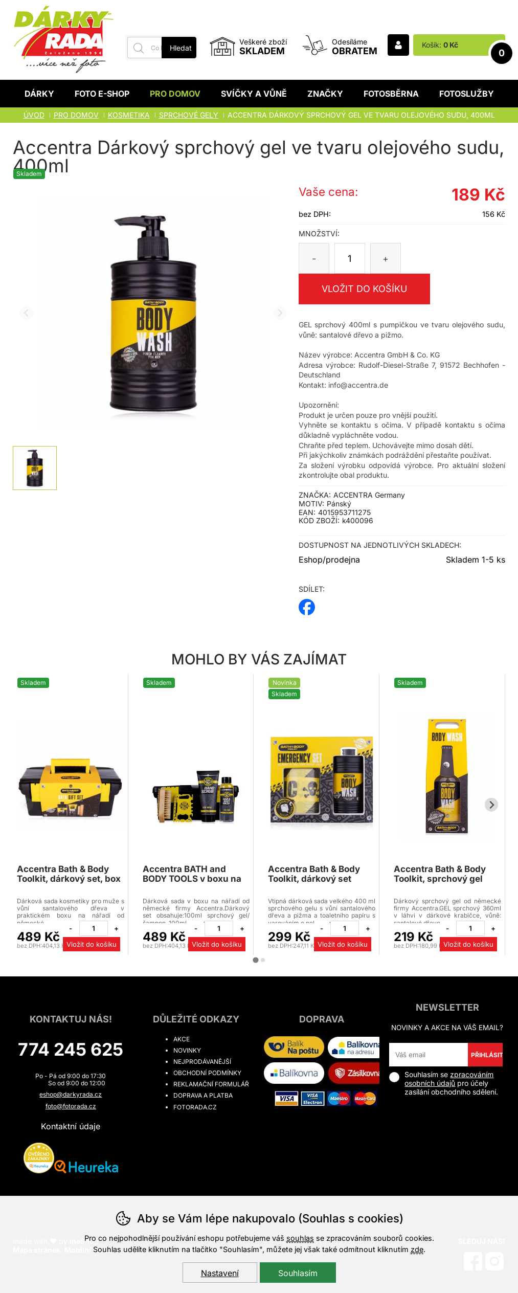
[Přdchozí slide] (27, 313)
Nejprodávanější (202, 1061)
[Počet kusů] (349, 258)
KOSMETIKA (129, 114)
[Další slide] (280, 313)
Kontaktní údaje (70, 1126)
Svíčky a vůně (254, 93)
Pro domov (175, 93)
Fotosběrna (391, 93)
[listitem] (35, 468)
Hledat (181, 47)
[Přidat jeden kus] (116, 928)
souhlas (300, 1238)
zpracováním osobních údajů (448, 1078)
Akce (181, 1039)
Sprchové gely (188, 114)
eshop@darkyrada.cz (70, 1094)
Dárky (39, 93)
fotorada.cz (195, 1107)
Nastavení (220, 1273)
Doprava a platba (203, 1095)
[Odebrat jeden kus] (70, 928)
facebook (307, 604)
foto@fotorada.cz (71, 1106)
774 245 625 (70, 1049)
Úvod (34, 114)
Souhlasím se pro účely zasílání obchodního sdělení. (443, 1083)
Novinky (187, 1050)
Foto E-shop (102, 93)
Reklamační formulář (211, 1084)
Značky (325, 93)
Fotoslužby (466, 93)
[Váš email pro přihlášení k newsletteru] (428, 1054)
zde (417, 1249)
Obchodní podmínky (207, 1073)
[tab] (255, 960)
